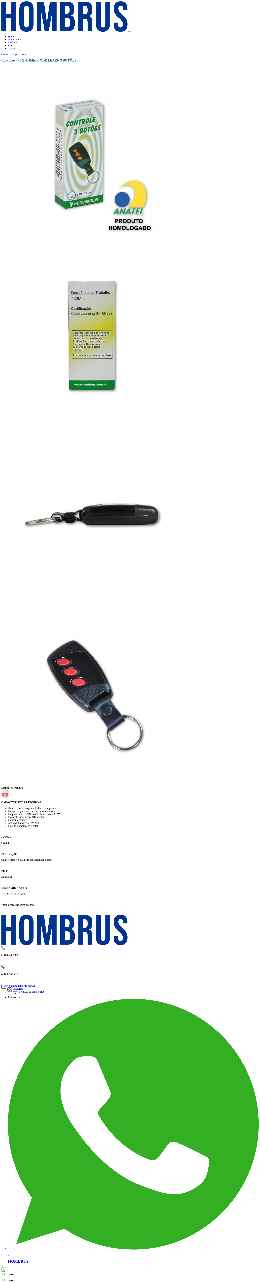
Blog (10, 45)
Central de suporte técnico (15, 54)
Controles (8, 60)
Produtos (12, 42)
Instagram (18, 988)
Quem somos (15, 39)
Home (11, 36)
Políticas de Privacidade (31, 991)
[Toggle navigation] (129, 31)
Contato (12, 48)
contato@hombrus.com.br (21, 985)
